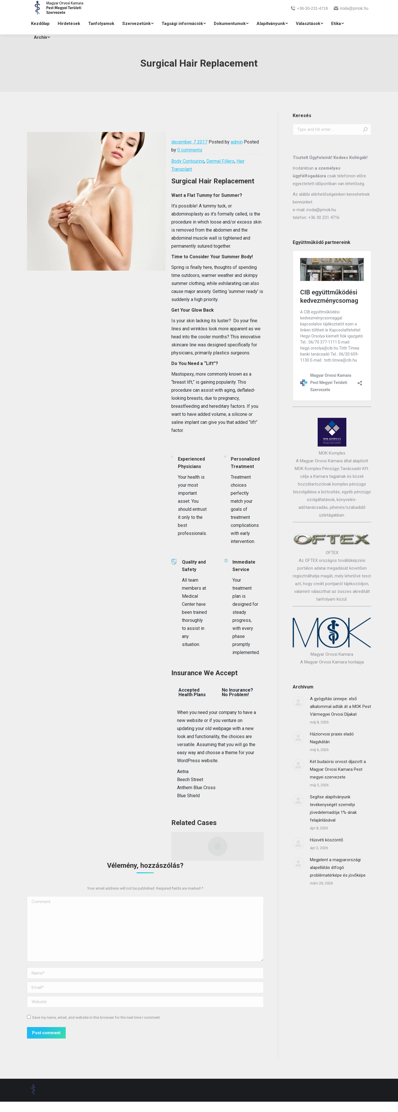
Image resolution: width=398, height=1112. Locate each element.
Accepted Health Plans (192, 692)
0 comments (189, 150)
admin (237, 142)
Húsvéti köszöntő (326, 840)
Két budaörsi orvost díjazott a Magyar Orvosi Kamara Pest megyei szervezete (338, 769)
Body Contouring (187, 161)
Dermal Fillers (220, 161)
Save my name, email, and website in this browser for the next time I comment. (96, 1017)
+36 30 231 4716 (323, 217)
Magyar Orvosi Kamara (331, 654)
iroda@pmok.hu (351, 8)
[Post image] (298, 702)
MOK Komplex (332, 453)
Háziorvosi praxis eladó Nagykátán (332, 737)
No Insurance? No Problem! (237, 692)
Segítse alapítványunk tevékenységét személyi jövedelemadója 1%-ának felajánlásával (333, 808)
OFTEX (332, 552)
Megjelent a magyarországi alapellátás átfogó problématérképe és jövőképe (338, 867)
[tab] (193, 692)
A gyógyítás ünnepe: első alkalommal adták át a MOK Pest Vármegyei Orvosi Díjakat (340, 706)
